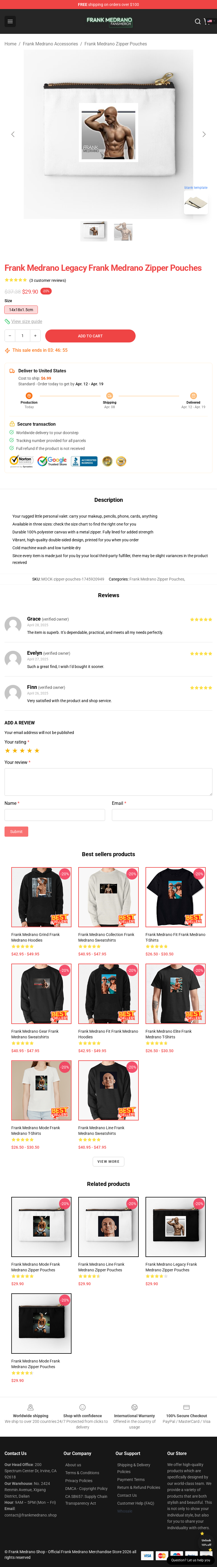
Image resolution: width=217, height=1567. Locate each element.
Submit (16, 831)
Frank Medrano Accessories (50, 44)
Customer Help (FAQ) (135, 1503)
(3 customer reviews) (47, 280)
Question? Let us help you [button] (190, 1560)
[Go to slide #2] (123, 231)
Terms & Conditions (82, 1473)
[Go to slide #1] (93, 231)
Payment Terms (131, 1479)
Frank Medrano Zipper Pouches (115, 44)
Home (10, 44)
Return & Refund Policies (138, 1487)
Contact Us (127, 1495)
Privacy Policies (78, 1480)
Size (8, 300)
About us (73, 1465)
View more (108, 1162)
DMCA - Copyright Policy (86, 1488)
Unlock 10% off (206, 1542)
